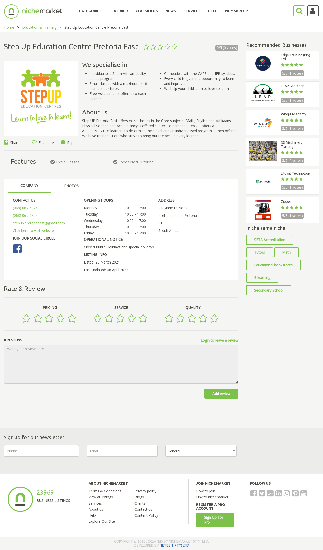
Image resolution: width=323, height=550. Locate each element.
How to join (205, 491)
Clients (139, 503)
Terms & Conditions (105, 491)
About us (96, 509)
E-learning (262, 277)
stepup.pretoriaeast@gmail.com (39, 223)
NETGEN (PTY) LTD (174, 545)
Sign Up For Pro (213, 520)
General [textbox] (174, 451)
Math (286, 252)
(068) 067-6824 (25, 207)
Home (9, 27)
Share (11, 142)
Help (92, 515)
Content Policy (146, 515)
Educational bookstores (273, 264)
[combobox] (201, 451)
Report (69, 142)
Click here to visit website (33, 230)
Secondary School (268, 290)
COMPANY (29, 185)
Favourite (43, 142)
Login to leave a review (219, 340)
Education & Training (39, 27)
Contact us (143, 509)
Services (95, 503)
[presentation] (282, 455)
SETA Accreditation (269, 239)
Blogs (139, 497)
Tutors (259, 252)
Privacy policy (145, 491)
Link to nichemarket (212, 497)
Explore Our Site (102, 521)
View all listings (101, 497)
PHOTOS (71, 185)
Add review (221, 393)
